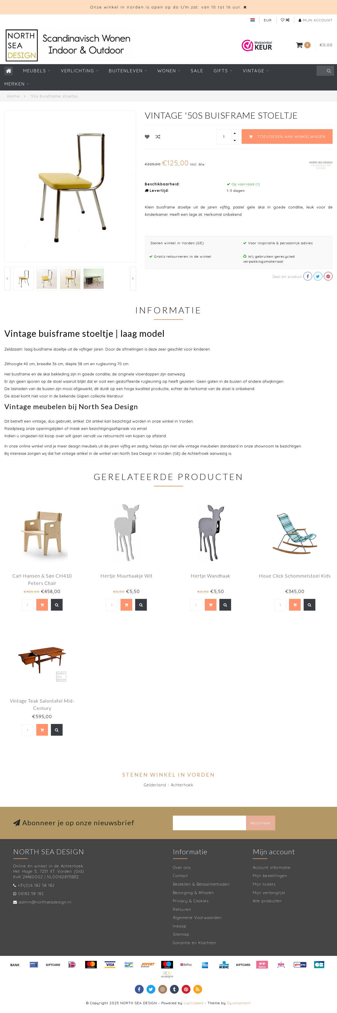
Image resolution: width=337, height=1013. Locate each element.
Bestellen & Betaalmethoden (201, 884)
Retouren (182, 909)
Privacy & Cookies (191, 900)
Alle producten (267, 900)
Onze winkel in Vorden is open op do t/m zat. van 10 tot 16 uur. (166, 7)
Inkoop (179, 926)
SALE (197, 71)
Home (13, 96)
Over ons (182, 867)
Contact (180, 875)
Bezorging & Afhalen (193, 892)
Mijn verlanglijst (269, 892)
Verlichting (77, 71)
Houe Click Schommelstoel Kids (295, 575)
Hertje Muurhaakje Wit (126, 575)
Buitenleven (126, 71)
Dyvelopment (239, 1003)
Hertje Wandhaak (211, 575)
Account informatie (271, 867)
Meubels (34, 71)
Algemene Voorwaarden (197, 917)
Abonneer (260, 823)
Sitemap (181, 934)
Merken (14, 84)
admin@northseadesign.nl (45, 902)
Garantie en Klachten (194, 942)
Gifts (221, 71)
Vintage (253, 71)
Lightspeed (194, 1003)
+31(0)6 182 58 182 (36, 885)
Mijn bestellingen (270, 875)
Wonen (166, 71)
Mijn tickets (264, 884)
